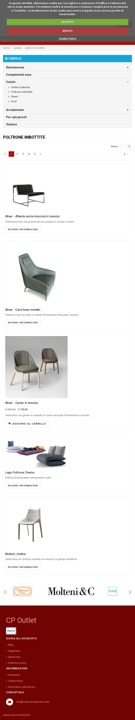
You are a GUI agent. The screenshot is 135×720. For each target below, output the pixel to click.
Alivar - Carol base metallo (22, 310)
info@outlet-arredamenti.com (32, 701)
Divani (14, 96)
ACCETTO (67, 21)
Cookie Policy (67, 38)
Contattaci (14, 675)
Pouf (13, 101)
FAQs (11, 645)
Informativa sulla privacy (21, 687)
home (6, 48)
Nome (114, 146)
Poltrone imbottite (21, 92)
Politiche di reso (17, 663)
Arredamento (15, 109)
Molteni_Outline (15, 554)
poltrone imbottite (35, 48)
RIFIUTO (67, 30)
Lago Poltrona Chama (19, 472)
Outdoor (11, 124)
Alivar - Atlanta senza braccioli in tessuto (32, 216)
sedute (17, 48)
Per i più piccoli (16, 117)
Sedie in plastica (20, 87)
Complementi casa (18, 74)
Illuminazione (15, 67)
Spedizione (14, 657)
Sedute (11, 82)
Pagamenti (14, 651)
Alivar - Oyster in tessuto (21, 403)
